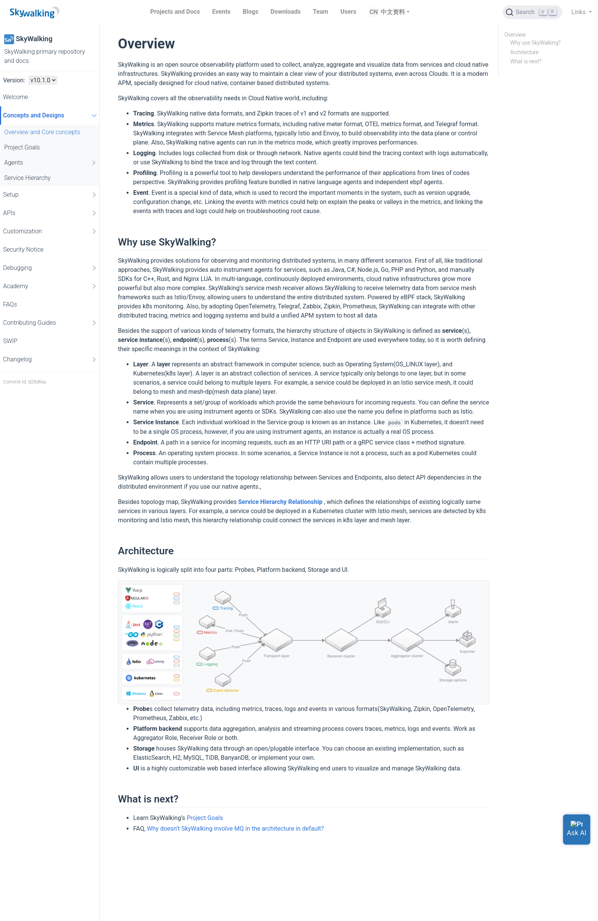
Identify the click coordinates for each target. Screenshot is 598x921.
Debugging (50, 268)
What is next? (526, 61)
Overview (515, 35)
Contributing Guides (50, 322)
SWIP (10, 341)
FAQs (10, 304)
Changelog (50, 359)
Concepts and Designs (51, 115)
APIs (50, 213)
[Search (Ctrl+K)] (532, 12)
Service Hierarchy (27, 177)
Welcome (15, 97)
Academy (50, 286)
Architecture (524, 52)
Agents (50, 162)
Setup (50, 194)
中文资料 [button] (393, 12)
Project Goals (22, 147)
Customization (50, 231)
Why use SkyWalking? (535, 43)
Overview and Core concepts (42, 132)
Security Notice (23, 249)
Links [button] (579, 12)
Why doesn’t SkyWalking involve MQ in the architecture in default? (235, 828)
